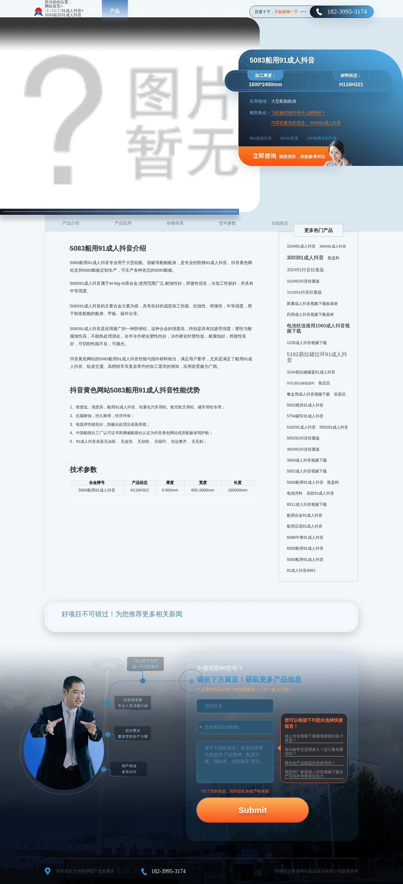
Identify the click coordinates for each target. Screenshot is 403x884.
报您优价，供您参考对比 (289, 156)
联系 (229, 11)
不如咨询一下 (286, 12)
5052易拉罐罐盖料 (301, 383)
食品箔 (324, 383)
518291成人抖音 (301, 427)
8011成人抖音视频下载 (307, 504)
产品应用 (123, 223)
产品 (115, 11)
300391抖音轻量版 (303, 449)
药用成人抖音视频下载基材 (310, 314)
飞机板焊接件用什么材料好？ (298, 112)
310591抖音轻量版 (304, 292)
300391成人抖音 (305, 257)
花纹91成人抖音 (320, 493)
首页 (92, 11)
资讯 (160, 11)
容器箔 (340, 394)
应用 (138, 11)
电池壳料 (295, 493)
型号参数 (227, 223)
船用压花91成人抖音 (305, 526)
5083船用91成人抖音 (305, 482)
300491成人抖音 (332, 246)
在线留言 (279, 223)
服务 (183, 11)
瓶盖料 (333, 258)
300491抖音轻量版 (305, 269)
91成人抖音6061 (301, 570)
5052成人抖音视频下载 (307, 471)
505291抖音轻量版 (303, 438)
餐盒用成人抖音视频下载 (308, 394)
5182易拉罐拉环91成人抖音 (317, 357)
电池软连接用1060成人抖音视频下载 (318, 328)
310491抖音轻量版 (303, 281)
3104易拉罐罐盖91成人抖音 (311, 372)
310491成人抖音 (301, 246)
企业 (206, 11)
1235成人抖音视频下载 (307, 342)
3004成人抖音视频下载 (307, 460)
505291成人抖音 (333, 427)
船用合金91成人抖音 (305, 515)
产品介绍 (70, 223)
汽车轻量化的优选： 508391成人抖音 (306, 123)
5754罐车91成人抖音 (305, 416)
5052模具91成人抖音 (305, 405)
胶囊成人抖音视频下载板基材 (312, 303)
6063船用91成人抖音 (305, 548)
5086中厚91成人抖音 (305, 537)
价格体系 (175, 223)
